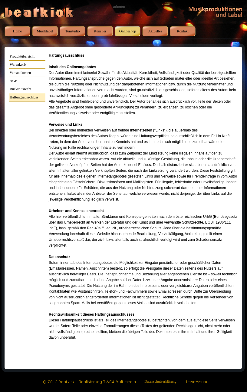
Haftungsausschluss (24, 97)
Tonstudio (72, 31)
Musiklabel (45, 31)
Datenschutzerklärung (160, 381)
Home (17, 31)
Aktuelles (155, 31)
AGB (13, 81)
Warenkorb (18, 64)
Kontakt (183, 31)
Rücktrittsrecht (20, 89)
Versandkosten (20, 73)
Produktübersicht (22, 56)
